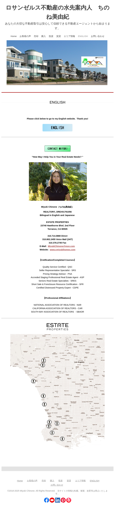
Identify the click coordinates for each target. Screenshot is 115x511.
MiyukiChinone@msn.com (61, 246)
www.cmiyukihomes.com (62, 249)
